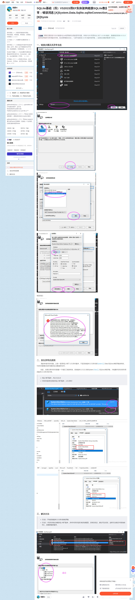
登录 (94, 2)
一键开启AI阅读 (20, 154)
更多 (45, 2)
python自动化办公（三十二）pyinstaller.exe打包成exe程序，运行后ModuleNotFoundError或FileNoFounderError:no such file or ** (20, 108)
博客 (12, 2)
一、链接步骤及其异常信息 (15, 167)
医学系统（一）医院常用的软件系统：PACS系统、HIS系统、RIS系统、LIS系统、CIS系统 (19, 35)
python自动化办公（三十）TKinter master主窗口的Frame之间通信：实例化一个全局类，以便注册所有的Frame (20, 121)
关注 (48, 597)
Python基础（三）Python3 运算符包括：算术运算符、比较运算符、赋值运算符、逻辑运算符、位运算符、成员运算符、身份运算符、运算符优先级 (22, 96)
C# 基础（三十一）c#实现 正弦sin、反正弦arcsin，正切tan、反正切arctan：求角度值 (19, 61)
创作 (128, 2)
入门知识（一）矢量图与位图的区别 (18, 41)
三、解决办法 (11, 174)
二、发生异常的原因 (13, 171)
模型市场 (38, 1)
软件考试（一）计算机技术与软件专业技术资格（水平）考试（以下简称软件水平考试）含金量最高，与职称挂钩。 (19, 47)
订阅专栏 (122, 28)
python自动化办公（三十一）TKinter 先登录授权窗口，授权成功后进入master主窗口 (20, 115)
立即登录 (80, 18)
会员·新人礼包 (104, 2)
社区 (22, 2)
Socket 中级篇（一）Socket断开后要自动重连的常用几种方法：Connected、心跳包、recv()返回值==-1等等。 (19, 54)
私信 (26, 23)
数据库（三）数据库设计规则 (20, 93)
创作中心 (118, 2)
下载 (17, 2)
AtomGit (28, 2)
